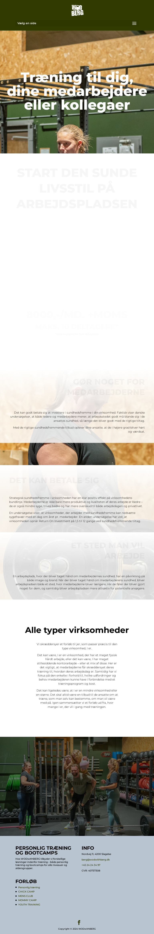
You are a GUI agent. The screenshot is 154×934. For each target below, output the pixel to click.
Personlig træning (29, 887)
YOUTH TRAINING (29, 904)
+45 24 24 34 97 (91, 864)
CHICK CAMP (26, 891)
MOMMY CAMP (27, 900)
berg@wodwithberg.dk (96, 859)
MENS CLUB (25, 895)
